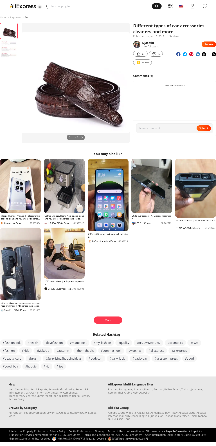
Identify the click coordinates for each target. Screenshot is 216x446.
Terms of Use (115, 431)
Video (12, 416)
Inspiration (15, 17)
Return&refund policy (61, 389)
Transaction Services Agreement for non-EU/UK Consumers (44, 434)
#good (189, 359)
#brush (33, 359)
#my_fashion (102, 343)
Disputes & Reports (35, 389)
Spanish (138, 389)
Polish (146, 392)
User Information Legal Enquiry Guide (168, 434)
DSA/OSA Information (38, 392)
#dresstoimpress (166, 359)
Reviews (79, 412)
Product (27, 412)
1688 (127, 419)
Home (3, 17)
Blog (93, 412)
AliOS (120, 419)
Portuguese (125, 389)
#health (33, 343)
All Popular (15, 412)
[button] (39, 6)
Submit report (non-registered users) (57, 396)
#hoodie (31, 366)
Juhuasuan (156, 416)
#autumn (63, 351)
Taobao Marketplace (177, 416)
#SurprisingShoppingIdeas (64, 359)
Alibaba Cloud (187, 412)
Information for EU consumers (145, 431)
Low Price (52, 412)
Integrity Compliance (64, 392)
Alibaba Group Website (122, 412)
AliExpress (143, 412)
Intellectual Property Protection (27, 431)
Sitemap (100, 431)
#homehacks (85, 351)
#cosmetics (175, 343)
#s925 (194, 343)
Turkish (185, 389)
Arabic (128, 392)
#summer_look (111, 351)
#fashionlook (12, 343)
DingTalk (144, 416)
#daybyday (140, 359)
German (158, 389)
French (148, 389)
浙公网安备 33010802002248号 (128, 438)
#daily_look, (117, 359)
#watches (135, 351)
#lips (60, 366)
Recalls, (85, 396)
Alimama (155, 412)
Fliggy (174, 412)
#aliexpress (156, 351)
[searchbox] (100, 6)
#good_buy (10, 366)
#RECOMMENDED (148, 343)
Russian (113, 389)
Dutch (176, 389)
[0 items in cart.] (204, 6)
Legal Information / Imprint (183, 431)
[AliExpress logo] (23, 6)
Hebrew (137, 392)
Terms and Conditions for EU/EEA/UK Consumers (112, 434)
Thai (120, 392)
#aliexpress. (179, 351)
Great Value (66, 412)
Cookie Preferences (80, 431)
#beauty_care (12, 359)
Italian (168, 389)
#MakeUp (42, 351)
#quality (123, 343)
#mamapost (78, 343)
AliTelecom (131, 416)
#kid (47, 366)
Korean (112, 392)
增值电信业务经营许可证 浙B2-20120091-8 (82, 438)
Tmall (193, 416)
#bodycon (95, 359)
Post (27, 17)
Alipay (166, 412)
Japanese (196, 389)
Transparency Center (21, 396)
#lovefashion (54, 343)
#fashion (9, 351)
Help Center (16, 389)
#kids (25, 351)
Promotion (39, 412)
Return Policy (16, 399)
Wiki (87, 412)
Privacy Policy (58, 431)
